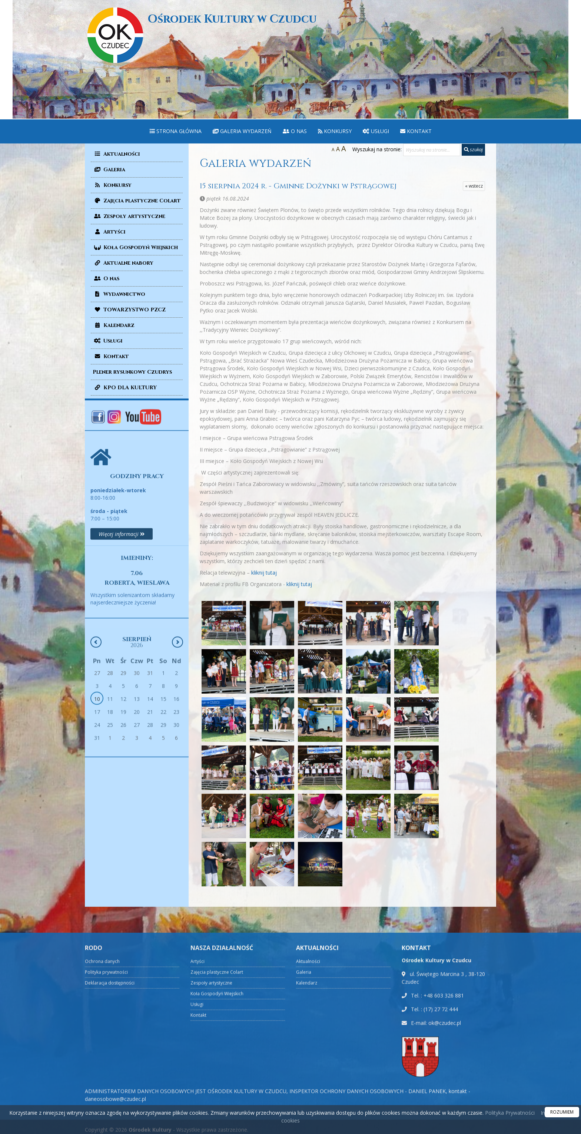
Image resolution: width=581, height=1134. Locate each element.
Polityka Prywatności (509, 1112)
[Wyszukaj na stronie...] (431, 149)
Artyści (109, 232)
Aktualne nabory (123, 263)
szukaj (473, 149)
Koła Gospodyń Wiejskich (135, 247)
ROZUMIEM (562, 1112)
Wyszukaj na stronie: (377, 149)
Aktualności (116, 154)
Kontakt (416, 131)
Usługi (376, 131)
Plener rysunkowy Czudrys (132, 372)
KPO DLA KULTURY (125, 387)
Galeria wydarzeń (242, 131)
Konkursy (335, 131)
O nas (295, 131)
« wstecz (474, 186)
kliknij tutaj (264, 572)
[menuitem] (175, 131)
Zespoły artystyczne (129, 216)
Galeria (109, 169)
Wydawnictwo (119, 294)
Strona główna (176, 131)
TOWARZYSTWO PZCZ (129, 310)
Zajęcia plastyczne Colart (137, 201)
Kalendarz (114, 325)
